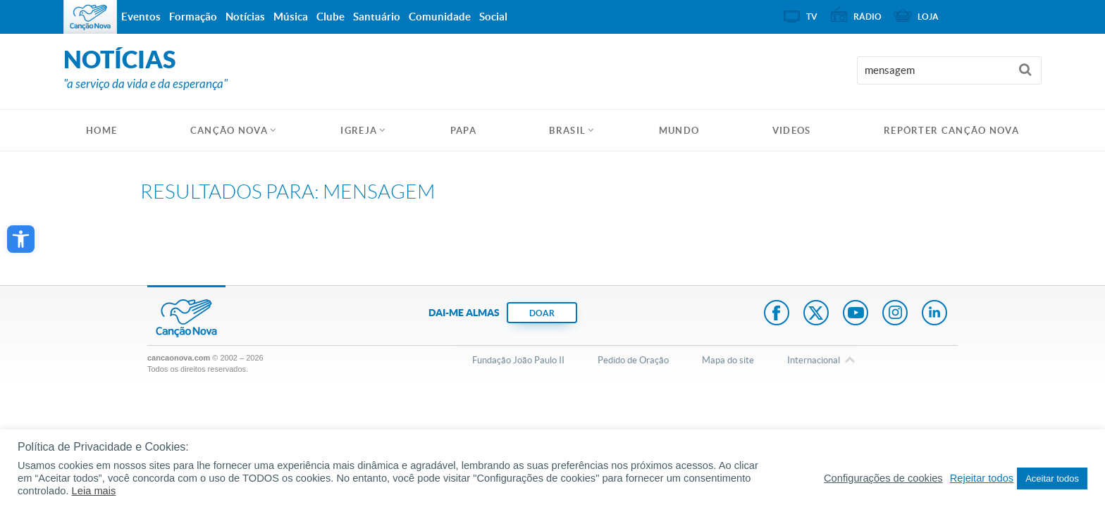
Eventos (141, 17)
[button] (21, 239)
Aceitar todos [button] (1052, 478)
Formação (193, 17)
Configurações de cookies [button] (883, 478)
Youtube (855, 314)
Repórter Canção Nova (951, 130)
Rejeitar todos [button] (981, 478)
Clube (330, 17)
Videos (791, 130)
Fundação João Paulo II (518, 360)
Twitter (816, 314)
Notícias (245, 17)
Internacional (813, 361)
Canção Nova (229, 130)
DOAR (542, 313)
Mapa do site (728, 360)
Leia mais (94, 490)
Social (493, 17)
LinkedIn (934, 314)
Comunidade (440, 17)
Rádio (867, 16)
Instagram (895, 314)
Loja (928, 16)
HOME (101, 130)
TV (811, 16)
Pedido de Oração (633, 360)
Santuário (376, 17)
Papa (463, 130)
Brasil (567, 130)
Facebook (776, 314)
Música (290, 17)
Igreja (358, 130)
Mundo (679, 130)
